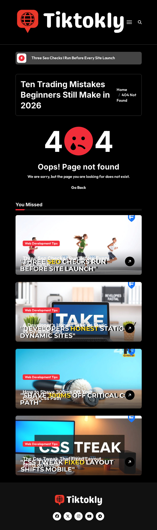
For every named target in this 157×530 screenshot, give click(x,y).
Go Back (78, 187)
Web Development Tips (41, 243)
